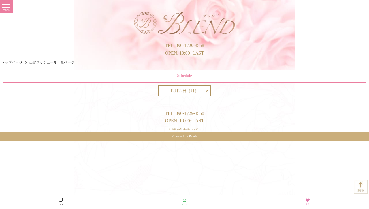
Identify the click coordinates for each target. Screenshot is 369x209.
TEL (61, 202)
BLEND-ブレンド (191, 129)
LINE (184, 202)
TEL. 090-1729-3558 (184, 45)
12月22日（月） (189, 90)
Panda (193, 136)
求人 (308, 202)
